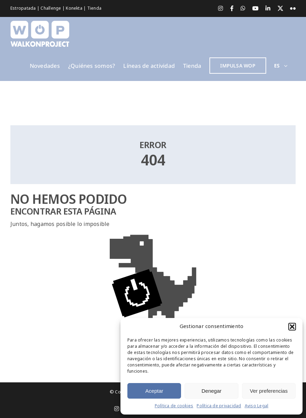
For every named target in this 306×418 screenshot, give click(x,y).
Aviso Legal (257, 406)
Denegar (211, 391)
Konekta (74, 8)
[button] (292, 326)
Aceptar (154, 391)
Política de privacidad (219, 406)
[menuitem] (280, 66)
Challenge (51, 8)
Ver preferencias (269, 391)
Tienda (94, 8)
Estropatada (23, 8)
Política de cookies (174, 406)
